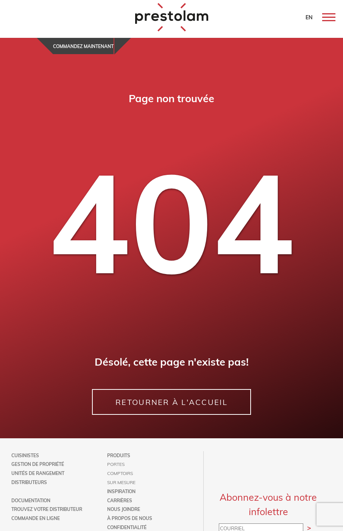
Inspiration (121, 491)
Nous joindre (123, 509)
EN (309, 17)
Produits (118, 455)
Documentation (30, 500)
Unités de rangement (37, 473)
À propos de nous (129, 518)
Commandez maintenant (83, 46)
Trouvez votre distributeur (46, 509)
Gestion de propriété (37, 464)
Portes (116, 464)
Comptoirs (120, 473)
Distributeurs (29, 482)
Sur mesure (121, 482)
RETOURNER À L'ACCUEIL (171, 402)
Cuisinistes (25, 455)
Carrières (119, 500)
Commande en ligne (35, 518)
